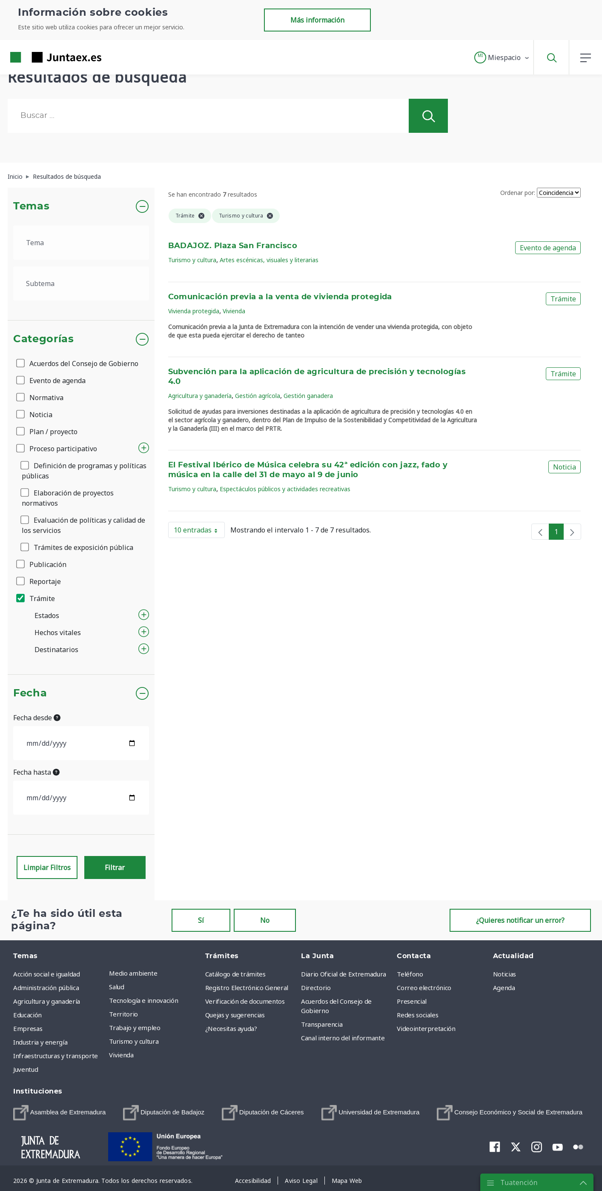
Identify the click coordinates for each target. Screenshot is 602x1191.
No (264, 920)
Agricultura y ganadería (200, 396)
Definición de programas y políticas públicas (84, 471)
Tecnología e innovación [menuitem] (143, 1000)
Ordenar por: (517, 193)
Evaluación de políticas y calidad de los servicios (83, 525)
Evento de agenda (51, 380)
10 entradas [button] (199, 531)
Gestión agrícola (257, 396)
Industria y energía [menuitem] (40, 1042)
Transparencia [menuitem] (321, 1024)
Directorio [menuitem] (316, 987)
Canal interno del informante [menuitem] (342, 1038)
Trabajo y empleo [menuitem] (134, 1027)
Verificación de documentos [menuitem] (245, 1001)
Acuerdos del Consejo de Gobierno (77, 363)
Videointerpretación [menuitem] (426, 1028)
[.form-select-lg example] (81, 243)
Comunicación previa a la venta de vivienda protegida (280, 297)
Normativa (40, 397)
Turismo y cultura (192, 260)
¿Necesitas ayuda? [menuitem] (231, 1028)
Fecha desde (36, 718)
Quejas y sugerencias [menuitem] (235, 1015)
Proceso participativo (57, 448)
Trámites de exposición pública (77, 547)
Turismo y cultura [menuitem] (133, 1041)
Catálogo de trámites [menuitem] (235, 974)
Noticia (34, 414)
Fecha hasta (36, 772)
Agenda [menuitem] (504, 987)
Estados (46, 615)
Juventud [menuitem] (25, 1069)
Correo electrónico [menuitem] (424, 987)
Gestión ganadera (308, 396)
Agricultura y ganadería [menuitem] (46, 1001)
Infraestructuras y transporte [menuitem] (55, 1055)
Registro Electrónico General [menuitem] (246, 987)
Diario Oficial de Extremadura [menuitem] (343, 974)
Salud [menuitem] (116, 986)
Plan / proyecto (47, 431)
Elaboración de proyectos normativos (68, 498)
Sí (201, 920)
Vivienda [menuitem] (121, 1055)
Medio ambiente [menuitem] (133, 973)
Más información (317, 20)
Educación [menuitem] (27, 1015)
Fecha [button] (30, 693)
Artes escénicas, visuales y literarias (269, 260)
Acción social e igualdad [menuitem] (46, 974)
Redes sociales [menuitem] (417, 1015)
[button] (502, 57)
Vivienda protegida (193, 311)
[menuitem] (59, 1112)
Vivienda (234, 311)
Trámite (36, 598)
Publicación (41, 564)
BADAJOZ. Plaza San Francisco (233, 246)
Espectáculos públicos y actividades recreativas (285, 489)
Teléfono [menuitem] (410, 974)
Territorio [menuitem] (123, 1014)
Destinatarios (56, 649)
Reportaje (39, 581)
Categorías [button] (43, 339)
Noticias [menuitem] (504, 974)
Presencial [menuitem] (412, 1001)
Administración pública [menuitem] (46, 987)
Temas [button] (31, 206)
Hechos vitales (57, 632)
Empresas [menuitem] (27, 1028)
